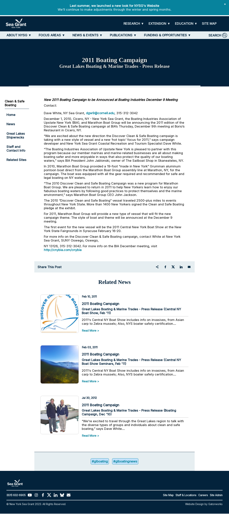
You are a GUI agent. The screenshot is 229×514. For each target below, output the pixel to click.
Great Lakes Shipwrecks (15, 135)
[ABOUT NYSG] (19, 35)
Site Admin (216, 495)
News (10, 124)
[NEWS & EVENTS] (88, 35)
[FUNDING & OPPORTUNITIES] (167, 35)
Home (10, 115)
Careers (203, 495)
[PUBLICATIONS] (123, 35)
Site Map (168, 495)
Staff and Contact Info (15, 148)
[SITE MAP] (209, 24)
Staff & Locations (185, 495)
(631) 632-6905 (16, 495)
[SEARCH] (218, 35)
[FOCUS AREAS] (52, 35)
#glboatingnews (125, 462)
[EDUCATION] (186, 24)
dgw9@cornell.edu (100, 113)
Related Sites (16, 160)
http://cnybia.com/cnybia (63, 250)
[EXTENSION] (159, 24)
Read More (89, 330)
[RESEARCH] (133, 24)
